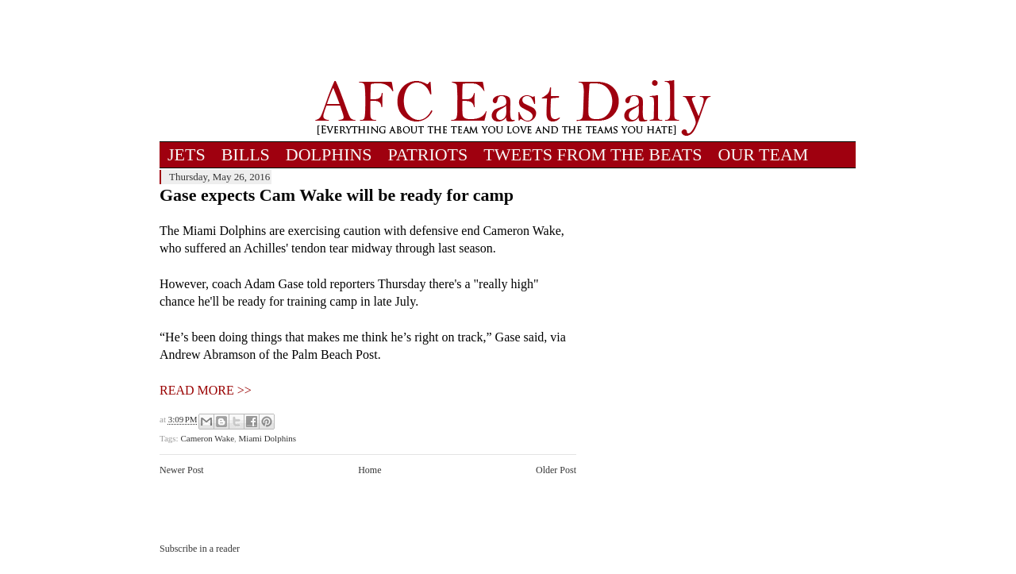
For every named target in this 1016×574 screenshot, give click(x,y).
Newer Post (182, 470)
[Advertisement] (513, 39)
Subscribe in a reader (200, 548)
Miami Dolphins (267, 438)
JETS (186, 154)
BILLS (245, 154)
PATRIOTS (428, 154)
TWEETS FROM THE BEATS (592, 154)
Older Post (556, 470)
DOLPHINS (329, 154)
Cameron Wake (207, 438)
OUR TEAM (763, 154)
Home (369, 470)
